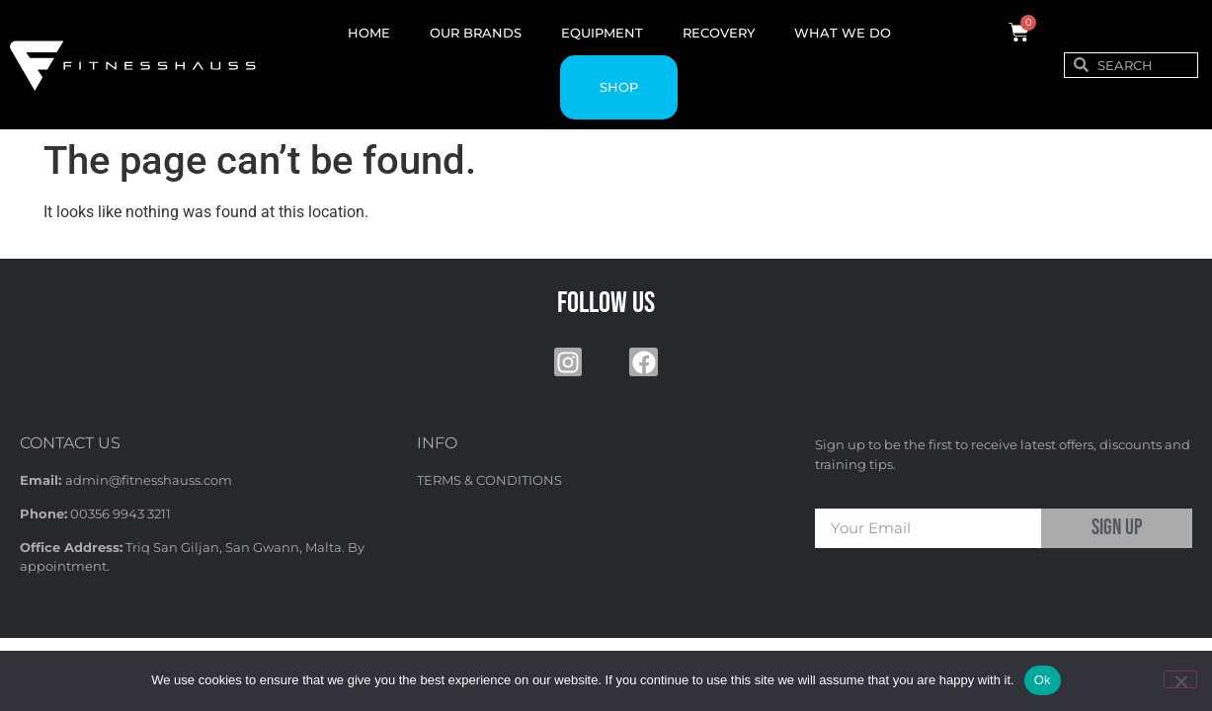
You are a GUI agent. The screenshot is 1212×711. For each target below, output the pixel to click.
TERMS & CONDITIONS (489, 480)
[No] (1180, 679)
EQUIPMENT (602, 32)
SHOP (619, 87)
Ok (1042, 679)
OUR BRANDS (476, 32)
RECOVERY (719, 32)
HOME (369, 32)
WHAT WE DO (842, 32)
